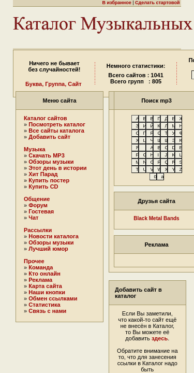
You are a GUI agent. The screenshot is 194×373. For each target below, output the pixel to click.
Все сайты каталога (56, 130)
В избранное (116, 2)
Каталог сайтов (45, 118)
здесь (160, 338)
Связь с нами (47, 311)
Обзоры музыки (50, 162)
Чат (33, 217)
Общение (37, 199)
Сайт (74, 84)
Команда (40, 267)
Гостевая (41, 211)
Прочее (34, 261)
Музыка (35, 149)
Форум (38, 205)
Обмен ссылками (52, 298)
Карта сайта (45, 286)
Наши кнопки (46, 292)
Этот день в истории (57, 168)
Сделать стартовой (157, 2)
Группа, (55, 84)
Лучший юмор (48, 249)
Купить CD (43, 186)
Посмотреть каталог (56, 124)
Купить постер (48, 180)
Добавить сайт (49, 137)
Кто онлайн (44, 273)
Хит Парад (42, 174)
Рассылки (38, 230)
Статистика (44, 305)
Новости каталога (53, 236)
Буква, (34, 84)
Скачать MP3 (46, 155)
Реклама (40, 280)
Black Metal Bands (156, 218)
